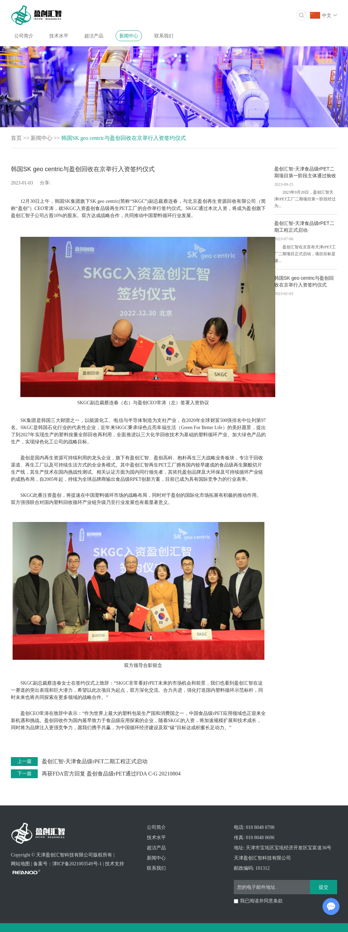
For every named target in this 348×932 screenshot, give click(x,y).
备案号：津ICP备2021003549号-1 (67, 863)
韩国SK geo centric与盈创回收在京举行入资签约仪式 (123, 138)
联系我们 (163, 35)
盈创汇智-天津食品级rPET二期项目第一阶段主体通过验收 (305, 172)
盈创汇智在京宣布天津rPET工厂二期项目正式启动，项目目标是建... (305, 254)
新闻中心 (128, 35)
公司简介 (23, 35)
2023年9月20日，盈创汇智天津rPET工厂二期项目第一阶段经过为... (305, 199)
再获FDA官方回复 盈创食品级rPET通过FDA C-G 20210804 (111, 773)
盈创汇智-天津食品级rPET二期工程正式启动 (94, 761)
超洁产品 (93, 35)
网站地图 (20, 863)
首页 (16, 138)
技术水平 (58, 35)
